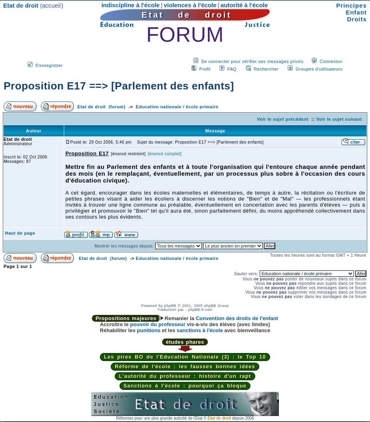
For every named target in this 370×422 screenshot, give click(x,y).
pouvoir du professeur (157, 324)
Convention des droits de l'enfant (237, 318)
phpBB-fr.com (200, 310)
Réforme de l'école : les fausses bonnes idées (185, 366)
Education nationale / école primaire (177, 106)
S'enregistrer (49, 65)
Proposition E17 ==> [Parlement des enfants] (119, 86)
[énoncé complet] (164, 154)
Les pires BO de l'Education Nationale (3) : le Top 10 (185, 357)
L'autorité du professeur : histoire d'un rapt (185, 376)
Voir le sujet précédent (283, 119)
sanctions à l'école (200, 330)
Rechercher (266, 69)
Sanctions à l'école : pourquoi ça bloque (185, 386)
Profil (205, 69)
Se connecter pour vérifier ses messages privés (252, 61)
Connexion (330, 61)
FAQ (232, 69)
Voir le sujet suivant (339, 119)
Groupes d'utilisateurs (318, 69)
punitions (149, 330)
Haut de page (20, 233)
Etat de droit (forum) (101, 106)
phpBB (170, 306)
